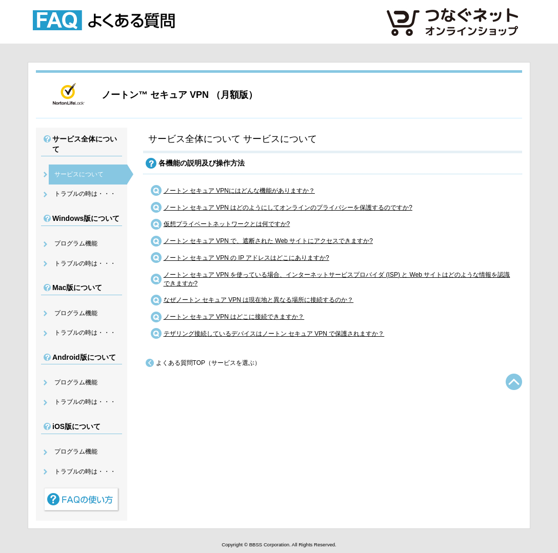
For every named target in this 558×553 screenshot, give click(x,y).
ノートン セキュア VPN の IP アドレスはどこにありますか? (246, 257)
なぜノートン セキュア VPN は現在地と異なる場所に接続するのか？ (259, 299)
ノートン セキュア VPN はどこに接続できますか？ (234, 316)
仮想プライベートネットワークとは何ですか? (227, 224)
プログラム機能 (75, 243)
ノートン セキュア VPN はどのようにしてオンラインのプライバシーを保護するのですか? (288, 207)
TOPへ (514, 382)
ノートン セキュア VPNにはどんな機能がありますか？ (239, 190)
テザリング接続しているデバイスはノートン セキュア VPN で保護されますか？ (274, 333)
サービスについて (79, 174)
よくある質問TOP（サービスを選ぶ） (208, 362)
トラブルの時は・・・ (85, 193)
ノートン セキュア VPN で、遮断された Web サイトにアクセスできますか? (268, 240)
